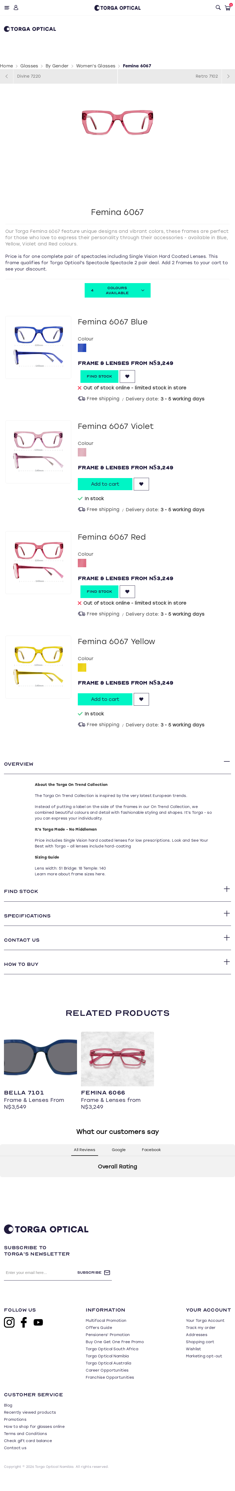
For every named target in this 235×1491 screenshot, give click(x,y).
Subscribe (89, 1285)
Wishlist (193, 1362)
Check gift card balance (28, 1454)
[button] (4, 1195)
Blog (8, 1418)
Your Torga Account (205, 1333)
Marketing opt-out (204, 1369)
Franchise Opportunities (110, 1390)
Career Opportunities (107, 1383)
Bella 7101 (24, 1105)
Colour (85, 338)
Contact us (15, 1461)
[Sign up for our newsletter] (40, 1285)
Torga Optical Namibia (107, 1369)
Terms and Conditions (25, 1446)
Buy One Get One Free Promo (115, 1355)
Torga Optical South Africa (112, 1362)
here (99, 877)
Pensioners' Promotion (108, 1348)
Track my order (200, 1340)
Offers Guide (99, 1340)
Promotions (15, 1432)
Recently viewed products (30, 1425)
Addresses (196, 1348)
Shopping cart (200, 1355)
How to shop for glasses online (34, 1439)
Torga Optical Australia (108, 1376)
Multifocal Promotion (106, 1333)
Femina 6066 (103, 1105)
